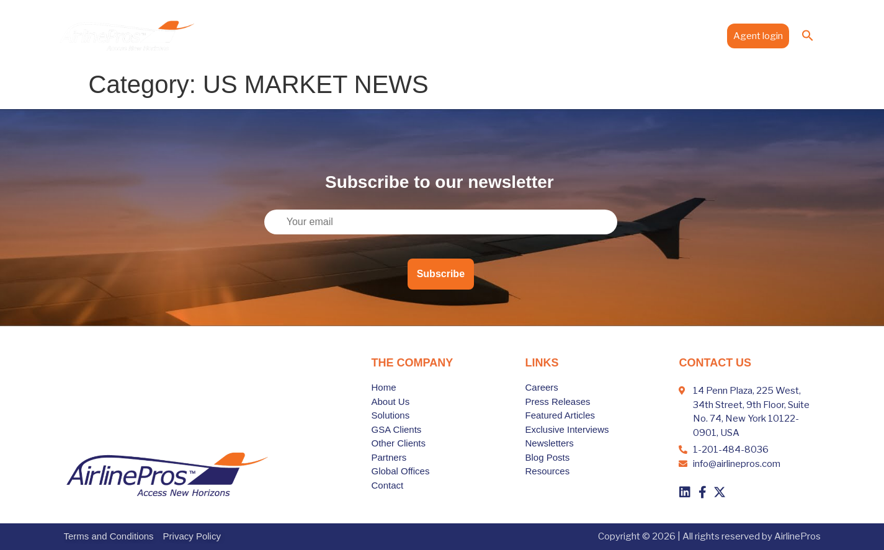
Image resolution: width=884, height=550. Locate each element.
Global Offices (593, 35)
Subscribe (441, 273)
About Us (375, 35)
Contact (698, 35)
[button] (807, 35)
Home (329, 35)
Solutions (430, 35)
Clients (483, 35)
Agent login (758, 36)
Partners (531, 35)
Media (651, 35)
